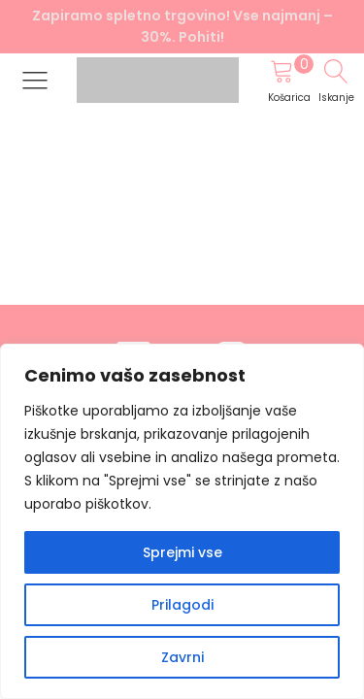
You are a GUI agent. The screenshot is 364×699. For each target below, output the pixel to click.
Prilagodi (182, 605)
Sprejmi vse (182, 552)
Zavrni (182, 657)
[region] (182, 521)
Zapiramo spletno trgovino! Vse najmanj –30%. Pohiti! (182, 26)
